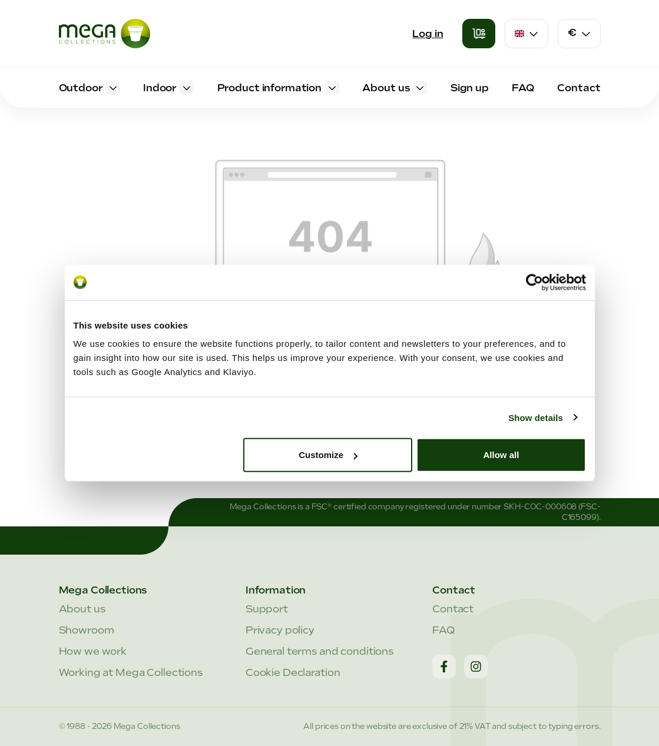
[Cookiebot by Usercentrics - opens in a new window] (534, 282)
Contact (452, 609)
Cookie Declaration (293, 672)
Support (267, 609)
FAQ (443, 630)
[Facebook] (444, 666)
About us (82, 609)
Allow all (501, 455)
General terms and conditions (319, 651)
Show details (535, 417)
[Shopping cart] (478, 33)
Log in (427, 33)
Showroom (86, 630)
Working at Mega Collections (131, 672)
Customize (328, 455)
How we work (93, 651)
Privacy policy (280, 630)
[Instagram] (476, 666)
